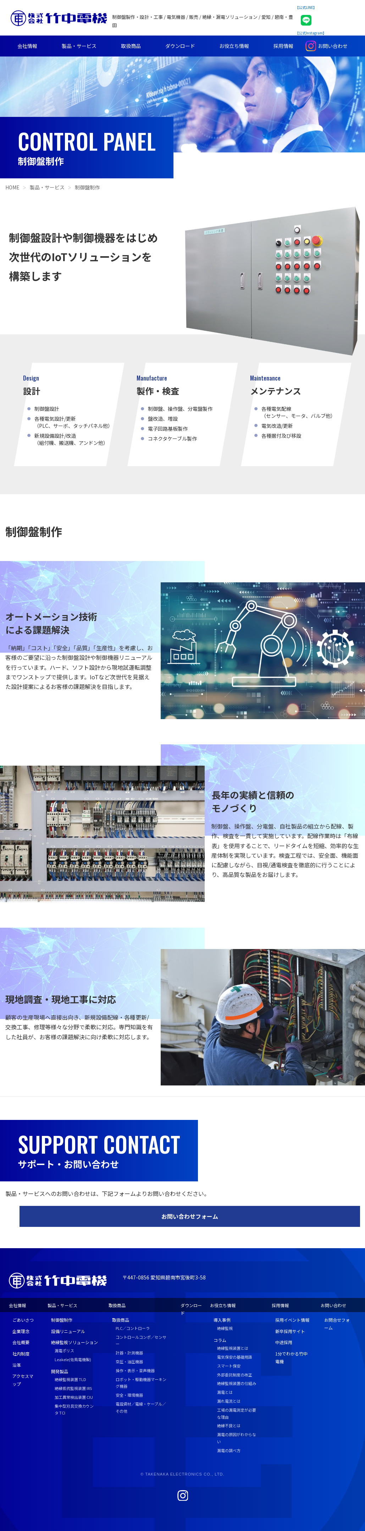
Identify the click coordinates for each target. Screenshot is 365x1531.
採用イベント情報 (292, 1320)
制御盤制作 (87, 187)
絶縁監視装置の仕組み (236, 1383)
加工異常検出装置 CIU (74, 1397)
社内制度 (20, 1354)
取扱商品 (131, 45)
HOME (12, 187)
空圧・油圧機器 (129, 1361)
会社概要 (20, 1342)
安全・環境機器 (129, 1395)
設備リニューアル (68, 1331)
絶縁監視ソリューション (74, 1342)
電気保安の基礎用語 (234, 1357)
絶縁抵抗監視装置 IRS (73, 1388)
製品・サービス (79, 45)
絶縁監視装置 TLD (70, 1379)
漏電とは (225, 1392)
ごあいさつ (23, 1320)
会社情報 (27, 45)
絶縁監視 (225, 1328)
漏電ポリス (64, 1350)
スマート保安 (228, 1366)
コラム (220, 1340)
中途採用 (283, 1342)
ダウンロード (180, 45)
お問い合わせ (333, 45)
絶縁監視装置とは (232, 1348)
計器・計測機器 (129, 1352)
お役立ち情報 (234, 45)
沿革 (16, 1365)
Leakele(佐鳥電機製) (73, 1359)
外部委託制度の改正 (234, 1375)
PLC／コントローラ (133, 1328)
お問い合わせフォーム (189, 1216)
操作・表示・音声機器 (135, 1370)
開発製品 (59, 1371)
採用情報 (283, 45)
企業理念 (20, 1331)
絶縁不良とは (228, 1425)
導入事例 (222, 1320)
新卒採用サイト (290, 1331)
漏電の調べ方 (228, 1450)
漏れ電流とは (228, 1401)
